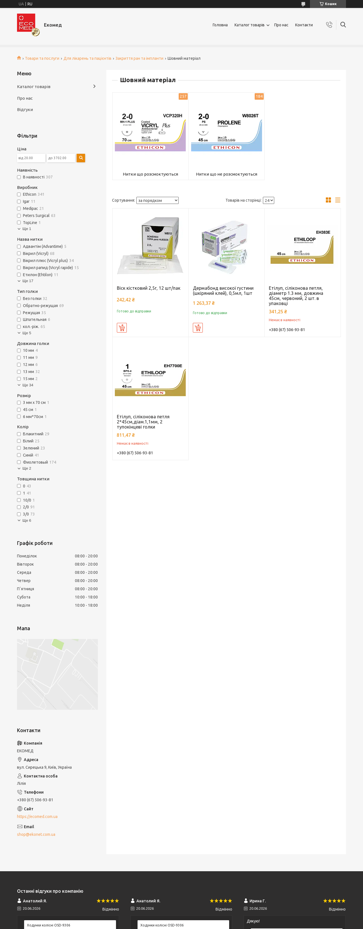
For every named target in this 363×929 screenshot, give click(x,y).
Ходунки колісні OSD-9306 (48, 925)
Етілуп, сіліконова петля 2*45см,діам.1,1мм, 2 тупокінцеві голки (143, 421)
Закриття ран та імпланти (139, 58)
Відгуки (25, 109)
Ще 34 (27, 385)
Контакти (304, 25)
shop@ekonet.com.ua (36, 834)
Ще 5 (26, 333)
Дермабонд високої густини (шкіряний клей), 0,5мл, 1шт (223, 290)
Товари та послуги (42, 58)
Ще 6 (26, 520)
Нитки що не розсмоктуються (226, 174)
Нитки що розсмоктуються (150, 174)
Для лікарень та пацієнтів (87, 58)
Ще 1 (26, 229)
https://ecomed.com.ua (37, 816)
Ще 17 (27, 281)
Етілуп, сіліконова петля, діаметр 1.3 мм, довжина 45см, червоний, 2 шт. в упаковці (296, 295)
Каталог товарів (250, 25)
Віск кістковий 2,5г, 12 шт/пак (148, 288)
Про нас (281, 25)
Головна (220, 25)
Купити (122, 328)
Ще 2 (26, 468)
